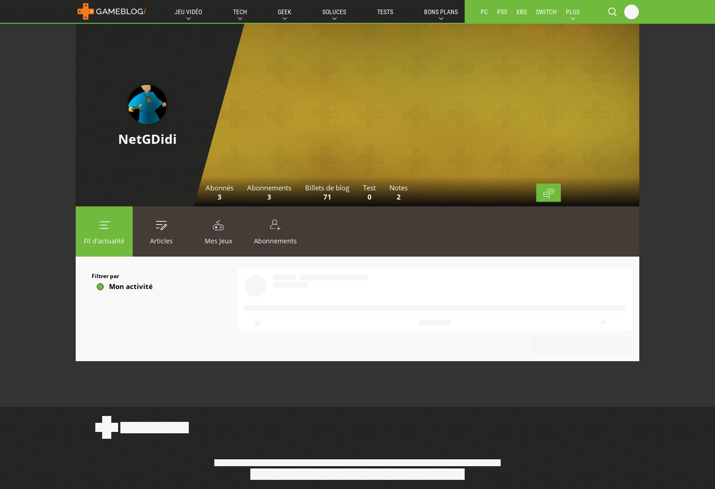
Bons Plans (441, 12)
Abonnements (275, 231)
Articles (161, 231)
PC (484, 12)
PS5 (502, 12)
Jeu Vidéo (188, 12)
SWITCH (546, 12)
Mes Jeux (218, 231)
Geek (284, 12)
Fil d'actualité (104, 231)
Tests (385, 12)
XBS (521, 12)
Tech (240, 12)
